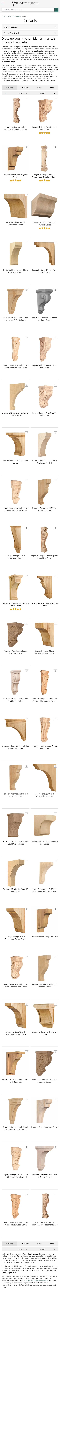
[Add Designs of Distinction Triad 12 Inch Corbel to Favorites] (26, 861)
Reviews (25, 87)
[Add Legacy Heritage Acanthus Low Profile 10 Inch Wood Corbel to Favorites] (26, 1194)
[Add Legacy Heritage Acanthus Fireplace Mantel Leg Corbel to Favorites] (26, 99)
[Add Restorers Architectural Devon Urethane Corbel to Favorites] (55, 290)
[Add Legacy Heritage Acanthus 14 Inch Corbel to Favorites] (55, 99)
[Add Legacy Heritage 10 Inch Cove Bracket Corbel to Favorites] (55, 242)
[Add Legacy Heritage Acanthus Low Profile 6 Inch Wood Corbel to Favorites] (26, 480)
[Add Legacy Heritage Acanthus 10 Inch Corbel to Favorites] (55, 385)
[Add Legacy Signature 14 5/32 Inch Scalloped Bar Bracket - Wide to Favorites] (55, 861)
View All (42, 93)
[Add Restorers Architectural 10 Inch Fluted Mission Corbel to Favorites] (26, 813)
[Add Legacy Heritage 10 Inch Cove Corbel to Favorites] (26, 432)
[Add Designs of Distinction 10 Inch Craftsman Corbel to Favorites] (26, 242)
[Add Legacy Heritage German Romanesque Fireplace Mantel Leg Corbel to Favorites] (55, 147)
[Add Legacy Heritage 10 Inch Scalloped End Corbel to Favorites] (55, 766)
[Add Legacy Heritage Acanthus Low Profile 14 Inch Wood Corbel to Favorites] (55, 671)
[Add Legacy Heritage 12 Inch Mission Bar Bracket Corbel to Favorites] (26, 718)
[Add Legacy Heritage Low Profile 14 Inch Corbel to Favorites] (55, 718)
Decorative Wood (14, 16)
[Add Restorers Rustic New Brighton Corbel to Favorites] (26, 147)
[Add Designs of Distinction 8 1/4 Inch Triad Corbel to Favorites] (55, 813)
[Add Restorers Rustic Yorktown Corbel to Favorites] (55, 1099)
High (52, 87)
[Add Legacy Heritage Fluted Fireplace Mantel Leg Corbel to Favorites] (55, 528)
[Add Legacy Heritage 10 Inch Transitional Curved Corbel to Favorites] (26, 909)
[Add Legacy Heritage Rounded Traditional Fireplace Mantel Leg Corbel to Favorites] (55, 1194)
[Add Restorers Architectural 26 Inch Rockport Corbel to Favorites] (55, 480)
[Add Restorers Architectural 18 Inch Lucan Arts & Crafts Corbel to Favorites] (26, 1099)
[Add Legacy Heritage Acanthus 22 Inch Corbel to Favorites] (55, 337)
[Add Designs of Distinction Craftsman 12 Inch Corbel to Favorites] (26, 385)
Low (39, 87)
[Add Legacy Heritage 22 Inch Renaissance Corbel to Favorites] (26, 528)
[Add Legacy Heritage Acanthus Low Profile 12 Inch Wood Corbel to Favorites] (26, 956)
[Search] (56, 10)
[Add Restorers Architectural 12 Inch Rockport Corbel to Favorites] (55, 956)
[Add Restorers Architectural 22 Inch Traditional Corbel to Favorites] (26, 671)
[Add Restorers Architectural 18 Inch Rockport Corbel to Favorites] (26, 766)
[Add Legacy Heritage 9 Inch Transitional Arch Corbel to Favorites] (55, 623)
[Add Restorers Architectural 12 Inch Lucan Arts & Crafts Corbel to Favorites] (26, 290)
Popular (9, 87)
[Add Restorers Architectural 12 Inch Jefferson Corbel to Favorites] (55, 1147)
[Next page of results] (54, 93)
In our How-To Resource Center (37, 1280)
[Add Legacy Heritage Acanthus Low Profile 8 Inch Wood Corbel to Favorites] (26, 1147)
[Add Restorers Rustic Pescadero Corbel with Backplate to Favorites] (26, 1051)
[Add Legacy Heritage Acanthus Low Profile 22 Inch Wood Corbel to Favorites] (26, 337)
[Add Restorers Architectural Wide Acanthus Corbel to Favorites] (26, 623)
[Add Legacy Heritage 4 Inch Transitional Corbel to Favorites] (26, 194)
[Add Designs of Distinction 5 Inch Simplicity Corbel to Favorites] (55, 194)
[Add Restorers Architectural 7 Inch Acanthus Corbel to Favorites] (55, 1051)
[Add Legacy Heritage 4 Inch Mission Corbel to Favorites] (55, 1004)
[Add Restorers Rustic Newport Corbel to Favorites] (55, 909)
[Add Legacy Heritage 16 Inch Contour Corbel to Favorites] (55, 575)
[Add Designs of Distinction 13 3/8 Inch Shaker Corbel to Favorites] (26, 575)
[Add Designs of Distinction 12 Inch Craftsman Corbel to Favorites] (55, 432)
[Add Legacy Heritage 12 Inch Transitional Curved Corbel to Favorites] (26, 1004)
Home (3, 16)
